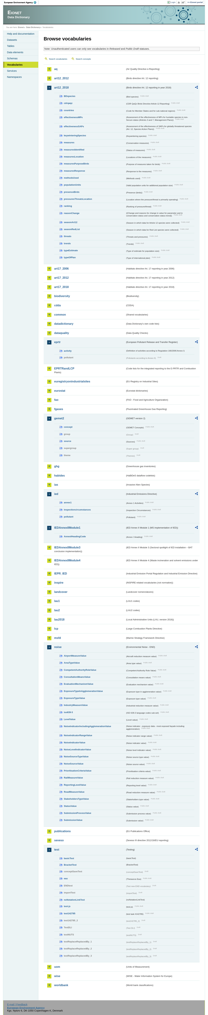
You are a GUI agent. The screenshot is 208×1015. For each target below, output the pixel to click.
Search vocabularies (58, 59)
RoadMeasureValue (74, 792)
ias (56, 484)
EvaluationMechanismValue (78, 684)
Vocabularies (15, 64)
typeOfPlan (70, 257)
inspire (58, 582)
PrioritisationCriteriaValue (77, 770)
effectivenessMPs (73, 117)
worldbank (61, 985)
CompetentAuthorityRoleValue (80, 670)
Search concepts (83, 59)
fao (56, 399)
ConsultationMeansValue (77, 677)
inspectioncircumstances (77, 509)
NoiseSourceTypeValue (76, 756)
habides (59, 475)
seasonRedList (72, 229)
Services (12, 70)
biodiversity (62, 296)
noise (58, 647)
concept (68, 427)
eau (66, 878)
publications (62, 831)
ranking (68, 206)
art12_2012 (61, 78)
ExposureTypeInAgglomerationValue (83, 691)
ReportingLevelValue (75, 785)
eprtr (57, 342)
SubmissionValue (73, 820)
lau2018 (59, 619)
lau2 (57, 610)
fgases (58, 409)
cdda (57, 305)
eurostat (59, 390)
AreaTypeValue (72, 662)
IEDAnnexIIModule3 (67, 547)
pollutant (68, 516)
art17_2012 (61, 277)
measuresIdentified (74, 149)
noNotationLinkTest (74, 899)
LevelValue (69, 719)
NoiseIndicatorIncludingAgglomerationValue (87, 726)
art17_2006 (61, 268)
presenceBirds (71, 192)
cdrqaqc (68, 103)
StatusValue (70, 806)
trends (67, 243)
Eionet (21, 27)
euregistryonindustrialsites (72, 381)
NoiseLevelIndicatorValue (77, 749)
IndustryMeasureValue (76, 705)
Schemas (12, 58)
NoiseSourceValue (73, 763)
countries (69, 110)
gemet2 (59, 418)
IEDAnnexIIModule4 (67, 560)
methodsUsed (71, 178)
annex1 (68, 502)
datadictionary (63, 323)
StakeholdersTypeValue (76, 799)
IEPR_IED (60, 573)
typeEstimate (71, 250)
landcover (61, 591)
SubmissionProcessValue (77, 813)
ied (56, 493)
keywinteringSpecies (75, 135)
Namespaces (14, 77)
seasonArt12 (70, 222)
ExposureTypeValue (74, 698)
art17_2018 (61, 287)
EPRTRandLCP (64, 368)
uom (57, 966)
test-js (67, 906)
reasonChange (71, 213)
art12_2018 (61, 87)
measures (69, 142)
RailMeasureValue (73, 777)
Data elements (15, 52)
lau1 (57, 601)
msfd (57, 637)
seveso (59, 840)
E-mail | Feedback (17, 1004)
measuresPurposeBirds (76, 163)
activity (68, 351)
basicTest (69, 858)
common (60, 314)
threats (67, 236)
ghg (56, 466)
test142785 (69, 913)
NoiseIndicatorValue (74, 742)
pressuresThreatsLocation (78, 199)
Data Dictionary (33, 27)
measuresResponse (74, 171)
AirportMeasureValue (75, 655)
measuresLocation (74, 156)
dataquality (61, 333)
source (67, 441)
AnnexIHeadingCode (75, 536)
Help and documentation (20, 33)
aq (56, 69)
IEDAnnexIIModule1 (67, 527)
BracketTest (70, 865)
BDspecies (69, 96)
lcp (56, 628)
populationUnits (72, 185)
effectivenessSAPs (74, 126)
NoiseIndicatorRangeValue (78, 735)
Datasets (12, 39)
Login (173, 2)
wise (57, 976)
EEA (21, 2)
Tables (10, 46)
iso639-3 (68, 712)
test (56, 849)
